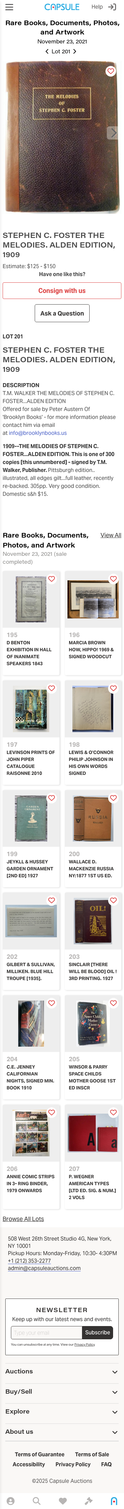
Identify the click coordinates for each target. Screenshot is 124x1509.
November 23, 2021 (62, 41)
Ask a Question (62, 313)
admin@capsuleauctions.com (44, 1268)
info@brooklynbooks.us (38, 433)
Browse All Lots (23, 1219)
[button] (9, 7)
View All (111, 535)
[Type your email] (46, 1332)
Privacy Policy (84, 1344)
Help (97, 6)
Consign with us (62, 291)
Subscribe (97, 1332)
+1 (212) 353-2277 (29, 1260)
